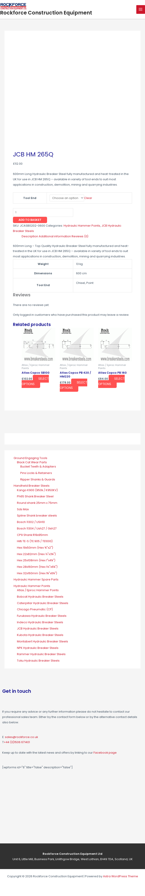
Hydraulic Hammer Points (82, 226)
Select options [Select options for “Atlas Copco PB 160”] (111, 381)
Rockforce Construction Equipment (46, 12)
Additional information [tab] (55, 236)
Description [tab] (30, 236)
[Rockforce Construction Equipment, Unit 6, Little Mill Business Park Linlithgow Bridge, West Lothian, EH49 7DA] (72, 807)
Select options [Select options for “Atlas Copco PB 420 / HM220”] (73, 385)
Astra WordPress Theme (120, 876)
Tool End (29, 198)
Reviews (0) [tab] (80, 236)
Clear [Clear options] (88, 198)
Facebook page (105, 753)
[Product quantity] (43, 212)
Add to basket (30, 220)
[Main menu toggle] (140, 9)
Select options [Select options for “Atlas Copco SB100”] (35, 381)
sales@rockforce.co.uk (21, 737)
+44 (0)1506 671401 (17, 742)
